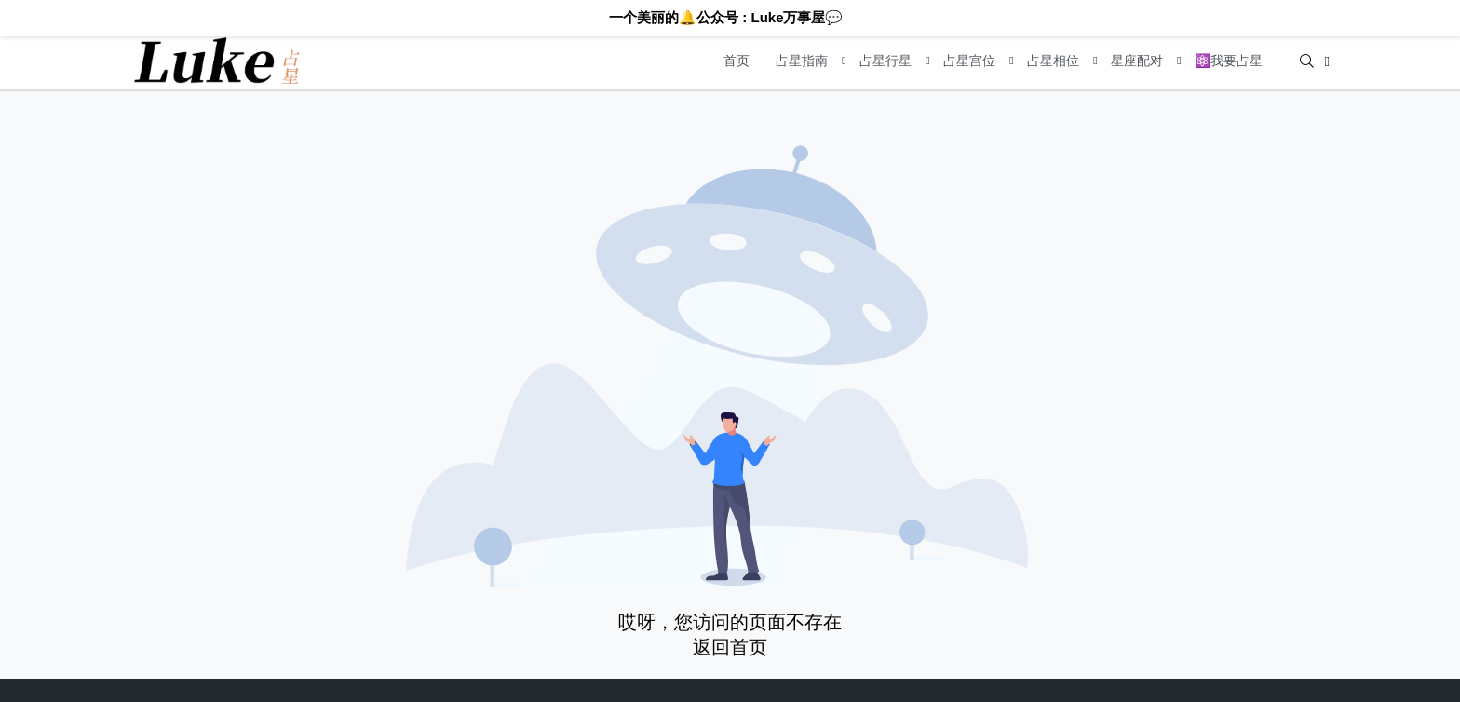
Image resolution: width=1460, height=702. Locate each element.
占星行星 (885, 60)
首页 (736, 60)
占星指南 (802, 60)
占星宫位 (969, 60)
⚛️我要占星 (1229, 60)
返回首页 (730, 647)
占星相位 (1053, 60)
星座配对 (1137, 60)
